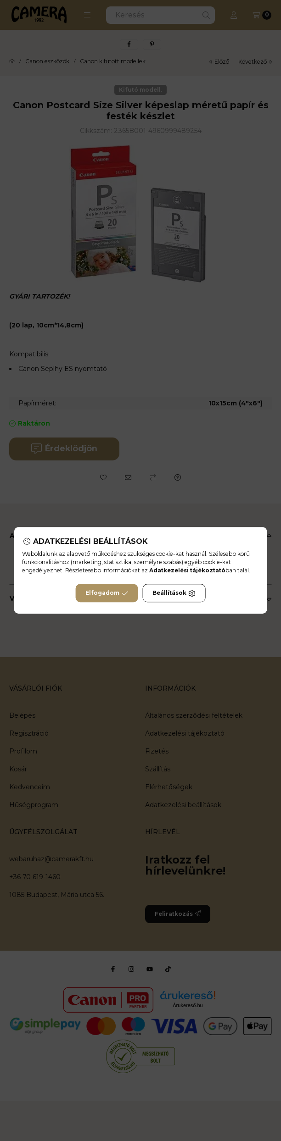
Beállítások (174, 593)
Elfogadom (107, 593)
